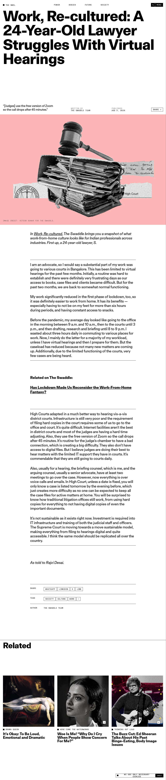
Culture (62, 599)
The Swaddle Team (80, 110)
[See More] (78, 599)
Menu (159, 5)
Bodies (72, 5)
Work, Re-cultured (48, 234)
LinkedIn (63, 589)
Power (57, 5)
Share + (157, 109)
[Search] (153, 5)
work (72, 599)
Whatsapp (50, 589)
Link (79, 589)
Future (88, 5)
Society (105, 5)
